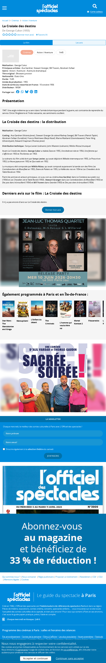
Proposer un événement (67, 576)
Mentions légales (11, 579)
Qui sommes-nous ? (11, 576)
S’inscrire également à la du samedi (29, 449)
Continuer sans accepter (70, 658)
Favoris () (41, 34)
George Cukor (20, 65)
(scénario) (35, 146)
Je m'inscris (53, 456)
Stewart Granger (41, 68)
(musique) (80, 146)
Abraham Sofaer (67, 68)
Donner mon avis (53, 209)
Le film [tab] (26, 42)
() (23, 135)
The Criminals (49, 322)
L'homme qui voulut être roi (66, 325)
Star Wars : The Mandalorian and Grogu (8, 325)
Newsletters (85, 576)
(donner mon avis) (25, 34)
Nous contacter (29, 576)
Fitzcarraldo (93, 320)
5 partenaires (22, 649)
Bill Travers (54, 68)
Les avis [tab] (79, 42)
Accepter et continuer (35, 658)
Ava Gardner (27, 68)
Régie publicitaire (46, 576)
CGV (94, 576)
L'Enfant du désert (36, 321)
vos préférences (70, 649)
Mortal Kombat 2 (78, 322)
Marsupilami (22, 321)
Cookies (25, 579)
